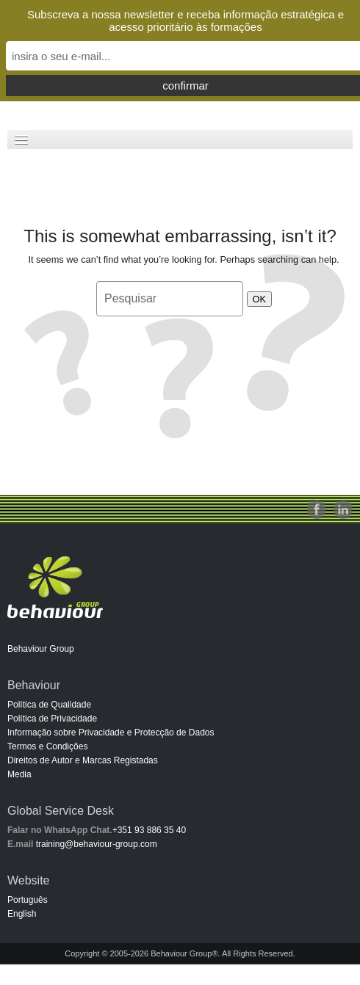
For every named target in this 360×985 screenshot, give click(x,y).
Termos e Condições (47, 746)
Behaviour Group (40, 649)
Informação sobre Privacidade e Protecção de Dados (111, 732)
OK (260, 299)
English (21, 914)
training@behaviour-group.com (96, 844)
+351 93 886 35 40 (149, 830)
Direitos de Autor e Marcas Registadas (82, 760)
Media (19, 774)
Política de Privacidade (52, 718)
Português (27, 900)
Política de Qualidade (49, 704)
